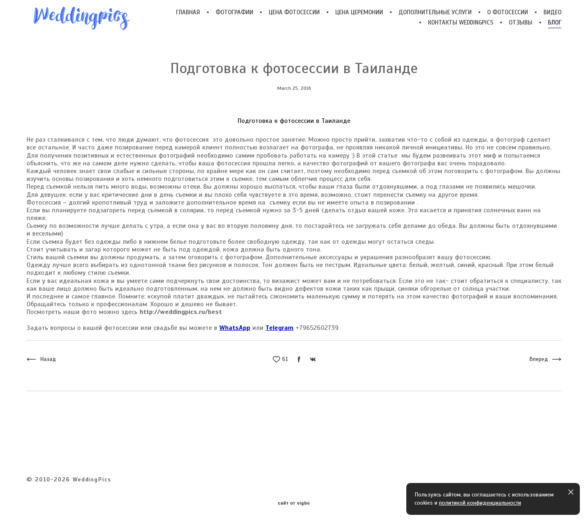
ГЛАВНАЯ (188, 12)
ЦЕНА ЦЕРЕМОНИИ (359, 12)
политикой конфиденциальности (480, 502)
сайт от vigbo (294, 503)
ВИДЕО (552, 12)
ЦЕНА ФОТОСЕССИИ (294, 12)
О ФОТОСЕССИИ (507, 12)
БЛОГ (554, 23)
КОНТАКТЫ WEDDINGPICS (460, 23)
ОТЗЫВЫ (520, 23)
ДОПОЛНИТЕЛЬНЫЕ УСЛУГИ (435, 12)
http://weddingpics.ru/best (181, 312)
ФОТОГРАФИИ (234, 12)
